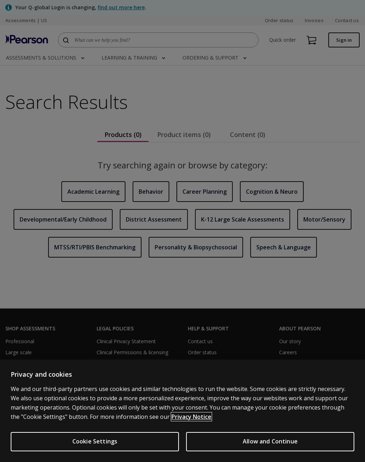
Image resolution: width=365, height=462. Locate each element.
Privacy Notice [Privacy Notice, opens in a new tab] (191, 417)
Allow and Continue (270, 441)
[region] (182, 411)
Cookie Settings (94, 441)
